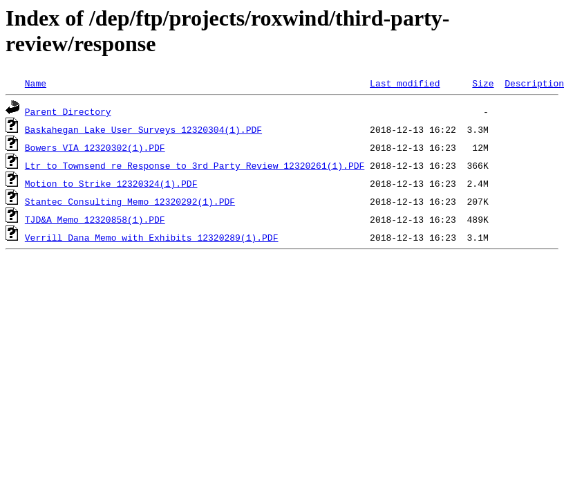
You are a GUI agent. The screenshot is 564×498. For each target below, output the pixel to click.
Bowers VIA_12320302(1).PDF (95, 147)
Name (35, 83)
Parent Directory (68, 111)
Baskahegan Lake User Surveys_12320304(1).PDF (143, 129)
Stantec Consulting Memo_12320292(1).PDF (130, 201)
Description (534, 83)
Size (483, 83)
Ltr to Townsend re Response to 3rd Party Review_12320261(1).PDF (194, 165)
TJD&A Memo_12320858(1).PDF (95, 219)
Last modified (405, 83)
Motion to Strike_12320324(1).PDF (111, 183)
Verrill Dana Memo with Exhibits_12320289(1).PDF (152, 237)
